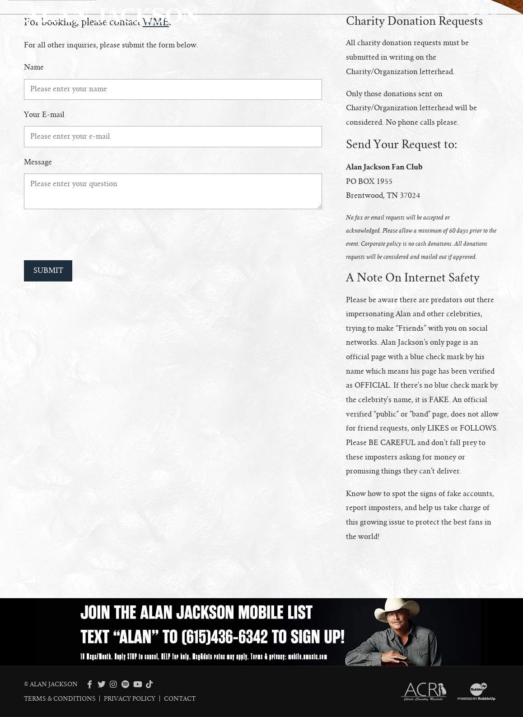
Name (34, 67)
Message (38, 162)
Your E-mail (44, 115)
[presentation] (92, 234)
